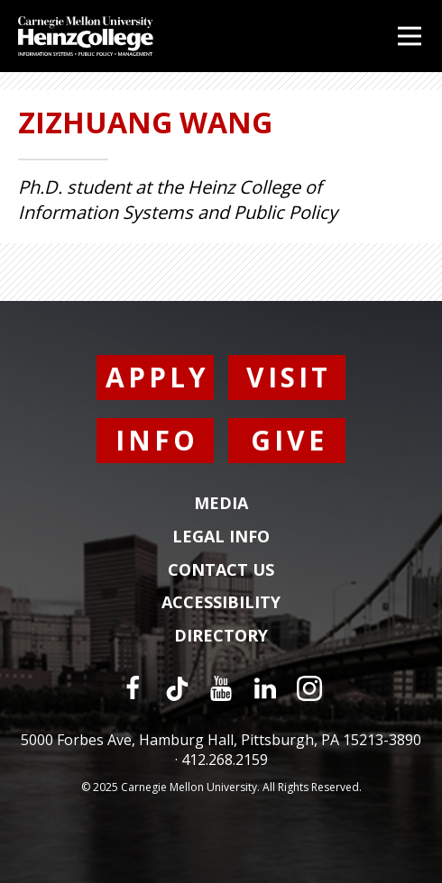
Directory (221, 636)
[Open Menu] (409, 36)
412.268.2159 (224, 759)
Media (221, 504)
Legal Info (221, 537)
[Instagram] (309, 688)
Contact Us (221, 570)
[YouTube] (221, 688)
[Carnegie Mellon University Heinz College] (85, 38)
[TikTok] (176, 688)
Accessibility (221, 603)
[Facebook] (132, 688)
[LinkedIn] (265, 688)
